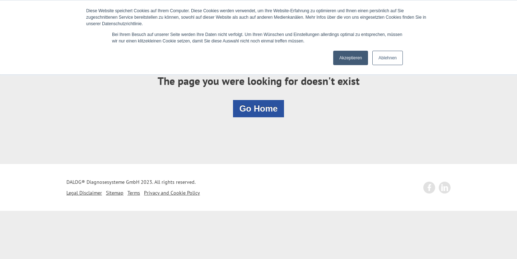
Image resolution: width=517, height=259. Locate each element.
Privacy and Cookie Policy (172, 193)
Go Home (258, 108)
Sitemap (115, 193)
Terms (133, 193)
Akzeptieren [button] (350, 57)
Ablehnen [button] (387, 57)
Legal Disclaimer (84, 193)
